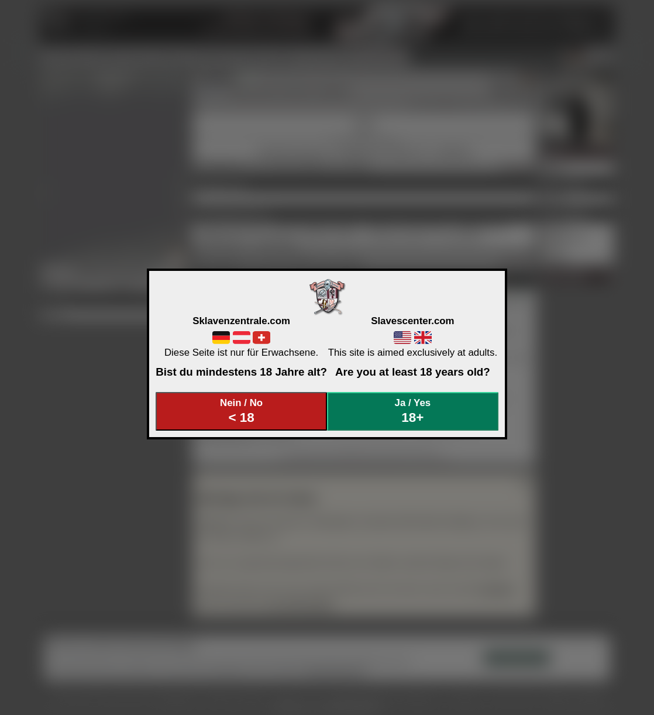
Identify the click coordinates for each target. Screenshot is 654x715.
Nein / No (241, 411)
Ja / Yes (413, 411)
